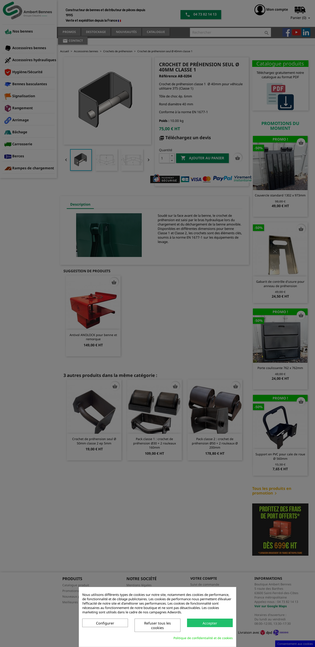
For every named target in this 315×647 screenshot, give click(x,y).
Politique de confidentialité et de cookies (203, 638)
